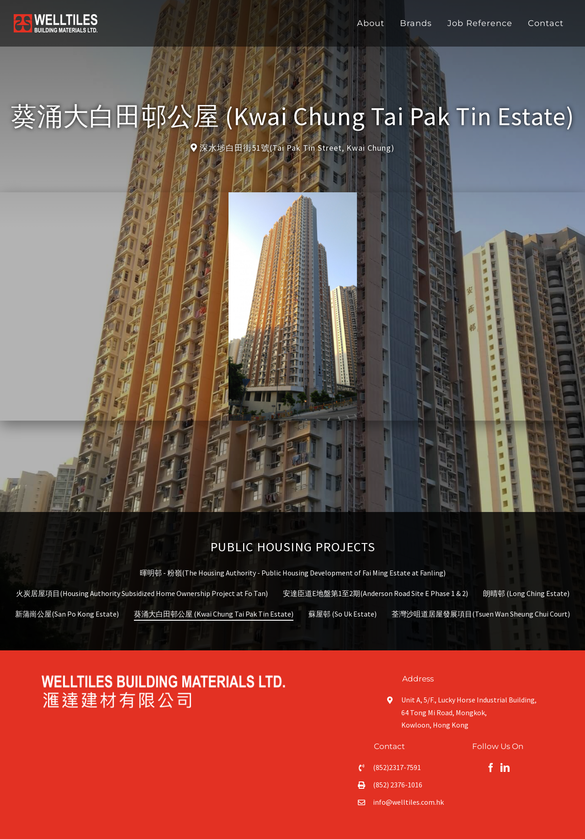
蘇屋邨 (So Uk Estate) (342, 613)
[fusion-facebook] (490, 767)
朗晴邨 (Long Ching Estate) (526, 593)
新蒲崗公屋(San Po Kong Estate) (67, 613)
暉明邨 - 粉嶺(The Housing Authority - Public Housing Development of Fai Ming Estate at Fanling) (293, 572)
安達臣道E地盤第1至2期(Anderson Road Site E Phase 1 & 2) (375, 593)
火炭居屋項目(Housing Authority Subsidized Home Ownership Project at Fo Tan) (142, 593)
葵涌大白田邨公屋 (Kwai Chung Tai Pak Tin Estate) (213, 613)
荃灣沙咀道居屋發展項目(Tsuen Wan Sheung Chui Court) (481, 613)
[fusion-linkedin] (505, 767)
